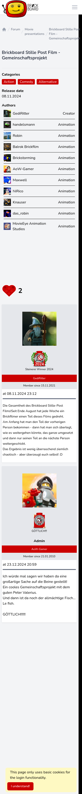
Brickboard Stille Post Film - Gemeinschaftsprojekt (64, 34)
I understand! (20, 786)
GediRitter (39, 378)
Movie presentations (34, 31)
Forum (15, 29)
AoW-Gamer (39, 549)
